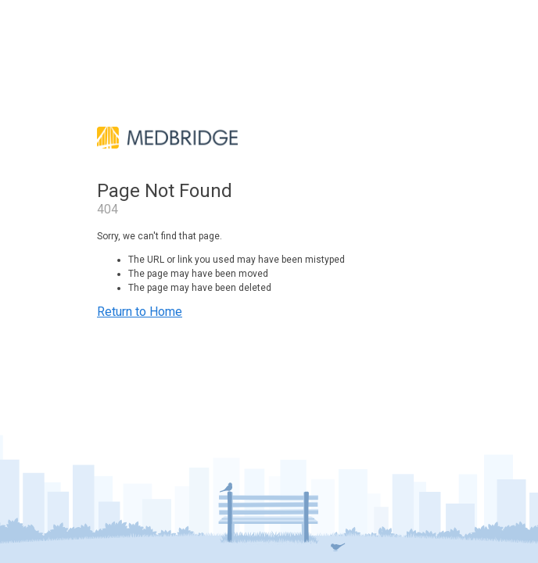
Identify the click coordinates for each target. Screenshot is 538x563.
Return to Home (139, 311)
